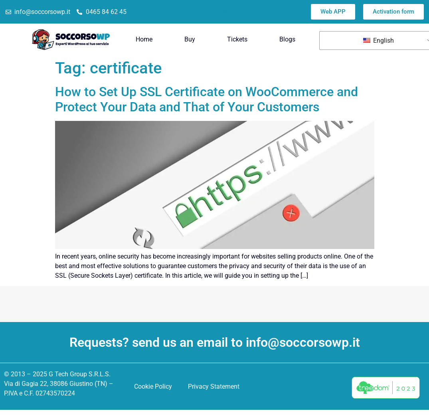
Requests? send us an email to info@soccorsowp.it (214, 342)
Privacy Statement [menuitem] (213, 386)
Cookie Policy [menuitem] (153, 386)
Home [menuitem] (144, 39)
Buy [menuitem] (189, 39)
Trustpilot (218, 12)
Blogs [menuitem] (287, 39)
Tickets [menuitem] (237, 39)
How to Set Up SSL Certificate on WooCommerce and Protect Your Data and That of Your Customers (206, 99)
